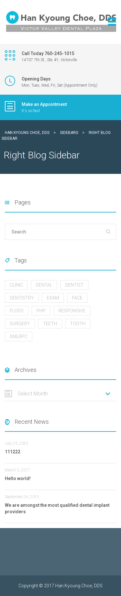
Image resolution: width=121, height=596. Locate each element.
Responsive (72, 310)
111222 (12, 451)
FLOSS (17, 310)
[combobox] (60, 393)
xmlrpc (18, 336)
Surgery (20, 323)
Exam (53, 297)
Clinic (16, 285)
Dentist (74, 285)
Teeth (50, 323)
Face (77, 297)
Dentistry (22, 297)
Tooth (78, 323)
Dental (44, 285)
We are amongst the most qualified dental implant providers (57, 508)
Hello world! (18, 478)
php (40, 310)
